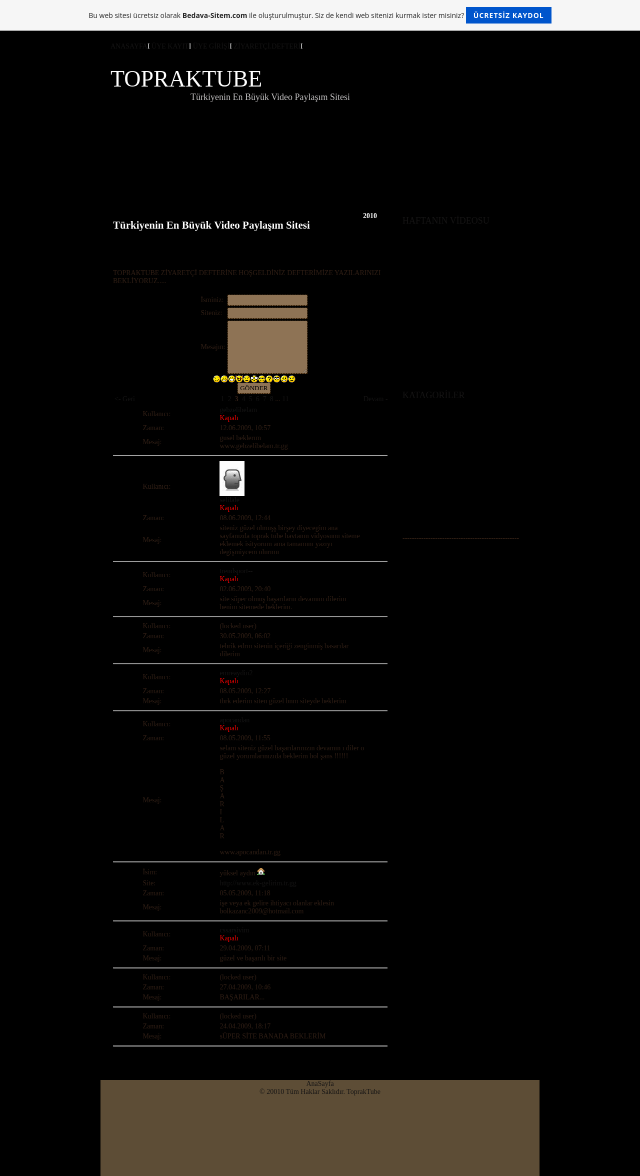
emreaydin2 (236, 673)
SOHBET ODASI (427, 561)
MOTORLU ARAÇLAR (437, 483)
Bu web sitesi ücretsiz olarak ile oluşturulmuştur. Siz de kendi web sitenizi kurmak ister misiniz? (319, 15)
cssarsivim (234, 930)
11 (285, 399)
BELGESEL (420, 491)
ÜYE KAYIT (170, 46)
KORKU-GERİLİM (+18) (439, 467)
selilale (230, 500)
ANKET (414, 585)
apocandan (235, 720)
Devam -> (378, 399)
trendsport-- (236, 571)
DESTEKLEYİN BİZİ (434, 569)
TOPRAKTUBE (186, 79)
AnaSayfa (320, 1083)
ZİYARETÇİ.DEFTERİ (267, 46)
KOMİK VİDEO (426, 459)
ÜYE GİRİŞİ (211, 46)
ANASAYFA (129, 46)
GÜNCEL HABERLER (436, 515)
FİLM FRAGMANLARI (437, 507)
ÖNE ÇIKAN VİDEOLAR (440, 553)
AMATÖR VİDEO (429, 451)
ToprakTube (363, 1091)
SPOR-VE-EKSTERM (434, 475)
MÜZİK (414, 523)
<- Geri (124, 399)
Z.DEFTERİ (420, 577)
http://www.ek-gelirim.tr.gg (258, 883)
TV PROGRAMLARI (433, 499)
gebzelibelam (238, 410)
